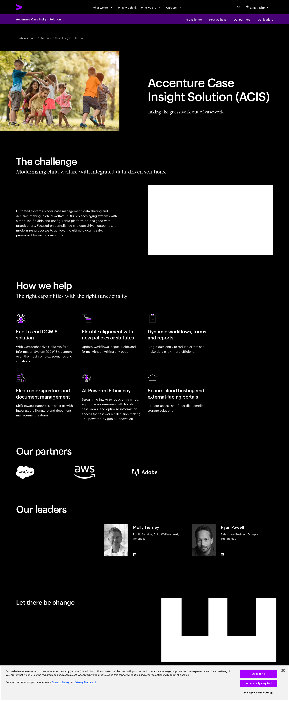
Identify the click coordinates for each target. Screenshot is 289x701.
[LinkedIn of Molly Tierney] (134, 555)
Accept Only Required (258, 683)
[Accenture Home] (28, 7)
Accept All (258, 674)
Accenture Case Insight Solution (38, 19)
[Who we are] (151, 7)
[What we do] (103, 7)
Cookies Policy (60, 682)
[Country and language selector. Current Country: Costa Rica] (258, 7)
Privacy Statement (85, 682)
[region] (144, 683)
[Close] (283, 670)
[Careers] (174, 7)
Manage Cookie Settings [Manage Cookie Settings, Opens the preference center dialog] (258, 692)
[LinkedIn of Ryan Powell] (222, 555)
